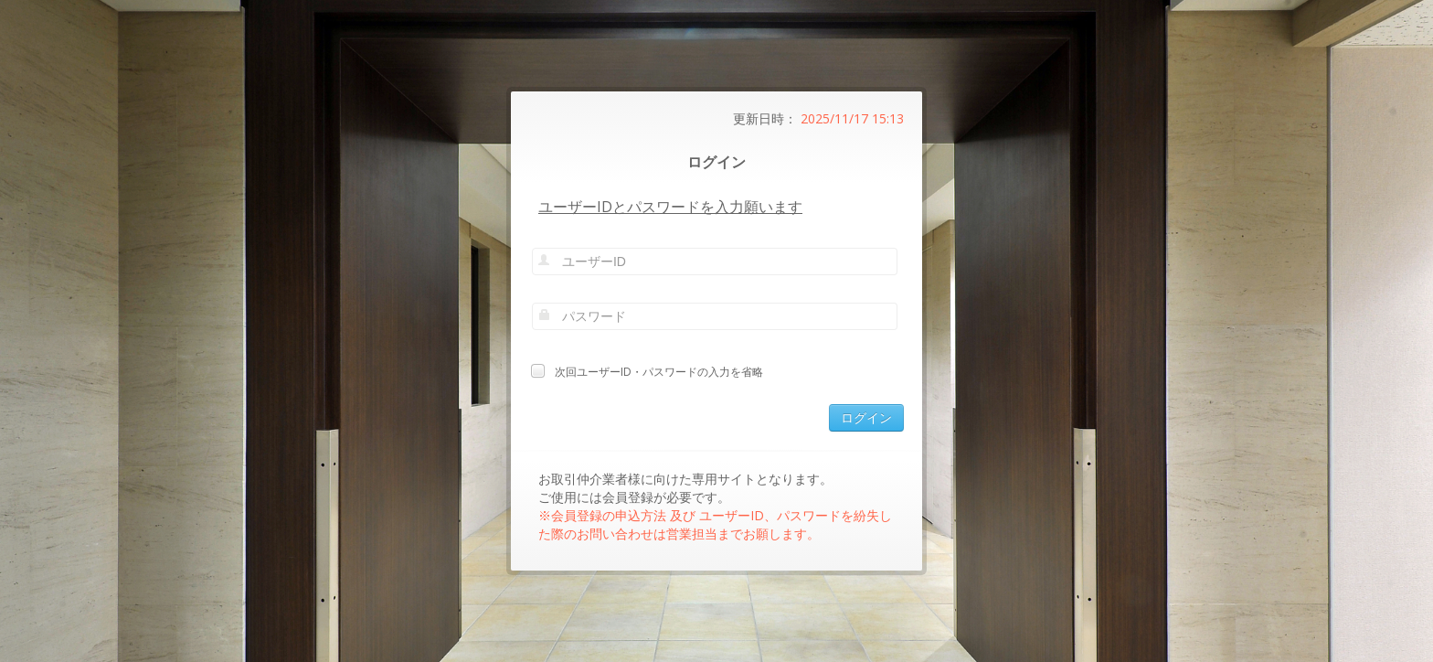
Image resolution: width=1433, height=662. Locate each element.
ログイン (866, 418)
